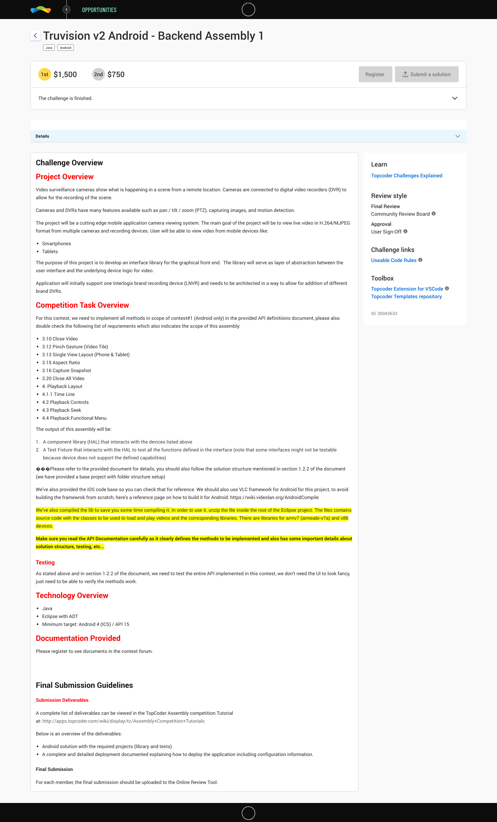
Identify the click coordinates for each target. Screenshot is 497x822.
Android (65, 47)
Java (49, 47)
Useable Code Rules (393, 260)
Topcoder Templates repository (406, 296)
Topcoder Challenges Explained (406, 175)
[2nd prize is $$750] (98, 74)
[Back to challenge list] (35, 35)
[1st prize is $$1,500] (44, 74)
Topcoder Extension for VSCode (407, 288)
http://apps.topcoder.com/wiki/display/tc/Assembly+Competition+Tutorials (124, 721)
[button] (455, 98)
